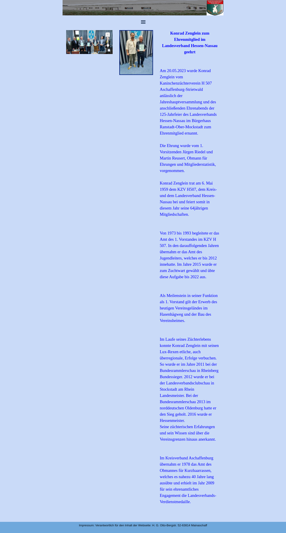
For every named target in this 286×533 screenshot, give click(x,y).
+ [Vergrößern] (108, 34)
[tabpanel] (190, 273)
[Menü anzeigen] (143, 22)
